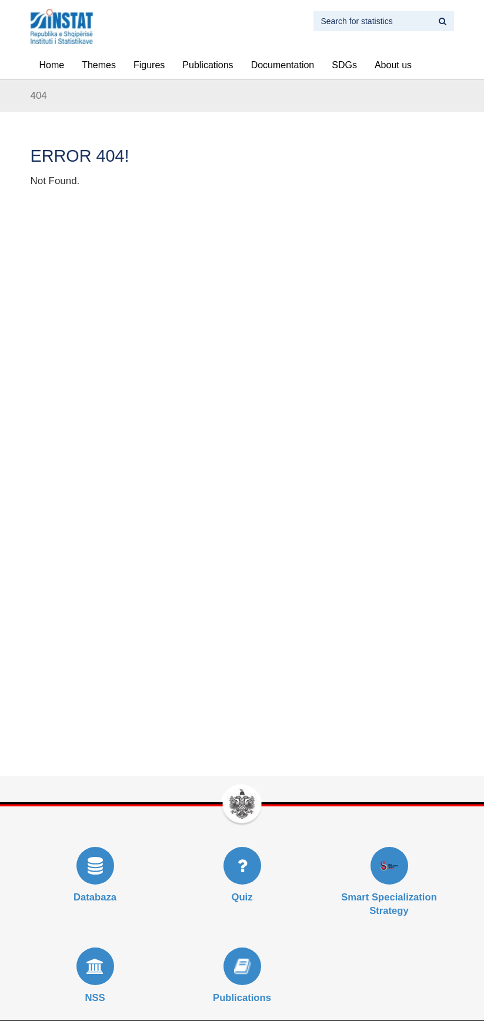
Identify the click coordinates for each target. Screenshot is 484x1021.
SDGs (344, 65)
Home (52, 65)
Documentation (283, 65)
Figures (149, 65)
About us (393, 65)
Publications (207, 65)
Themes (99, 65)
